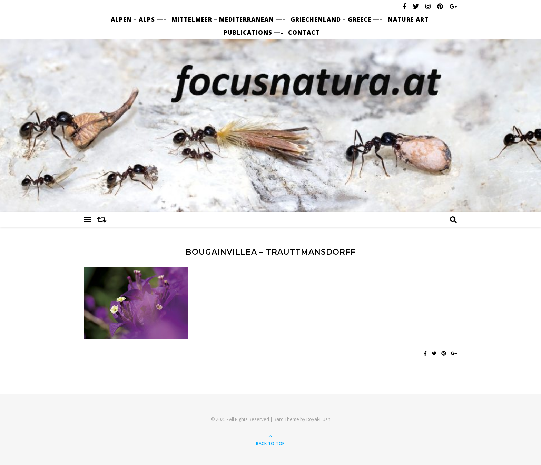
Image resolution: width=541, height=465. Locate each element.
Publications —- (253, 33)
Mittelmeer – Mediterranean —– (228, 19)
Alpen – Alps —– (139, 19)
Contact (303, 33)
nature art (408, 19)
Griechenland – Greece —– (337, 19)
